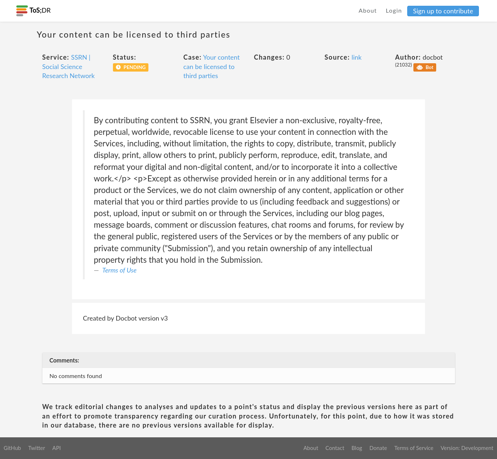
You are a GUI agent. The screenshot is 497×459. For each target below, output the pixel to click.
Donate (378, 448)
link (356, 57)
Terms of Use (119, 270)
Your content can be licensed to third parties (212, 66)
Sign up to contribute (443, 11)
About (368, 10)
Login (394, 10)
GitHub (12, 448)
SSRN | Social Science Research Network (68, 66)
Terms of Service (413, 448)
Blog (356, 448)
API (56, 448)
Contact (334, 448)
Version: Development (467, 448)
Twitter (36, 448)
